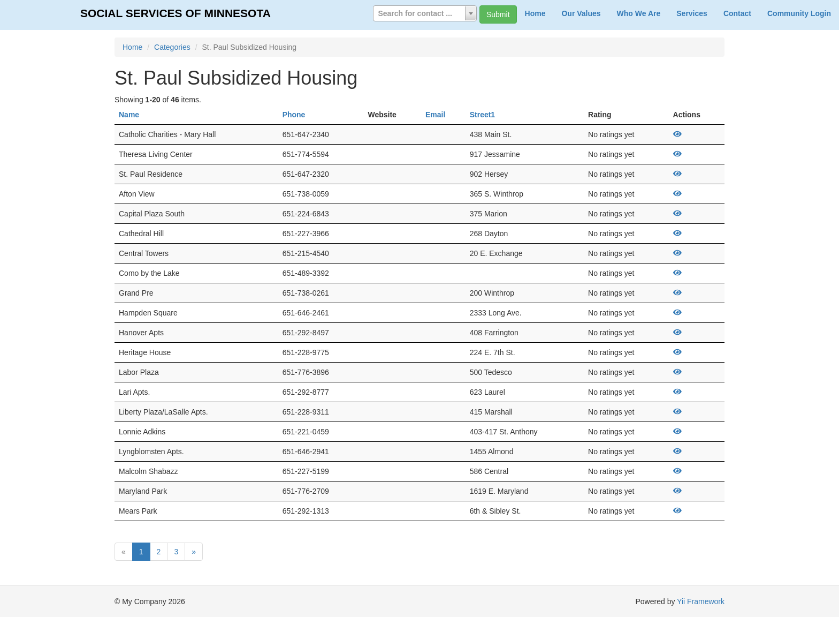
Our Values (580, 13)
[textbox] (424, 13)
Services (691, 13)
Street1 (482, 114)
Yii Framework (700, 601)
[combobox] (424, 13)
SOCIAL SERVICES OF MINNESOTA (175, 13)
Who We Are (639, 13)
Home (535, 13)
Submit (498, 14)
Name (129, 114)
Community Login (799, 13)
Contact (737, 13)
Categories (172, 47)
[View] (677, 134)
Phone (294, 114)
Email (435, 114)
